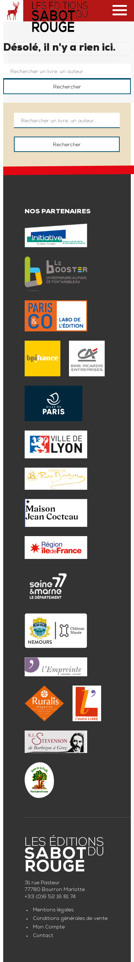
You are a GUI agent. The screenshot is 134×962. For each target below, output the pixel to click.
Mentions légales (53, 910)
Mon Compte (49, 927)
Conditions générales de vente (70, 918)
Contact (43, 935)
